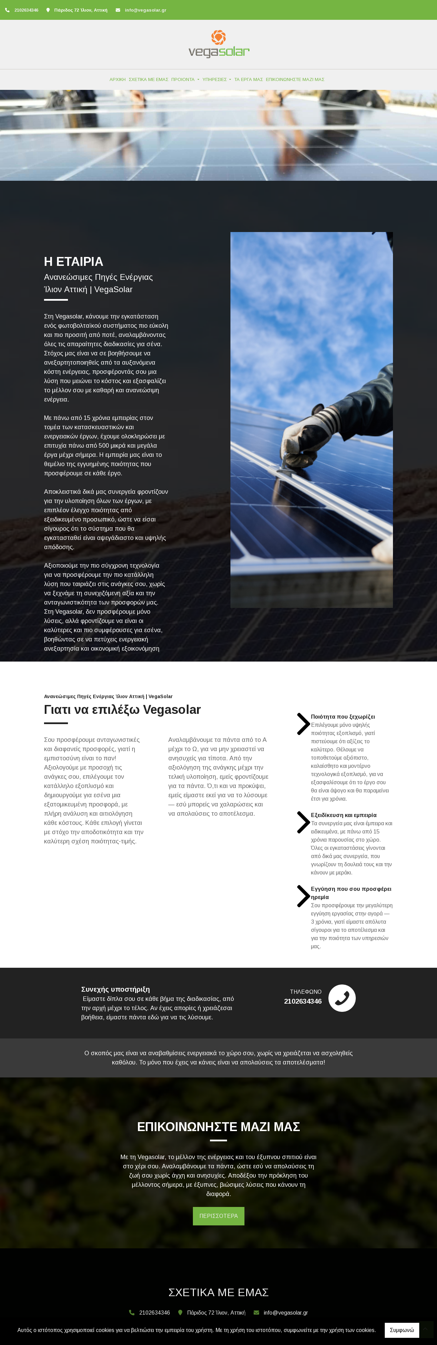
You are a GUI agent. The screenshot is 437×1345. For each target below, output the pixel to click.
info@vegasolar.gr (146, 10)
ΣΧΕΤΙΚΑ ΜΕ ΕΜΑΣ (148, 79)
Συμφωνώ (402, 1330)
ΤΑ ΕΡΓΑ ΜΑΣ (248, 79)
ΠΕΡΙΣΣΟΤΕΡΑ (218, 1216)
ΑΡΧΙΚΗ (118, 79)
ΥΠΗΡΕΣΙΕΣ (215, 79)
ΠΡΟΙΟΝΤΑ (183, 79)
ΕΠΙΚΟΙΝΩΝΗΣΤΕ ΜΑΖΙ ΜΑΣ (295, 79)
